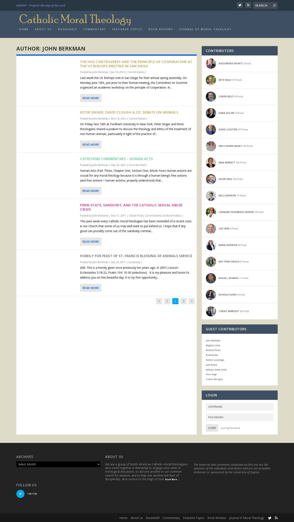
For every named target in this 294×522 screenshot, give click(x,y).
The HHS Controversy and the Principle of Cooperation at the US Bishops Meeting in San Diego (136, 63)
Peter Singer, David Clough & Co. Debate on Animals (129, 111)
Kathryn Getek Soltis (216, 369)
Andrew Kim (212, 354)
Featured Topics (127, 28)
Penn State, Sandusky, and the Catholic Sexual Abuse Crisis (131, 206)
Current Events (136, 71)
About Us (43, 28)
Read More (90, 97)
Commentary (94, 28)
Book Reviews (161, 28)
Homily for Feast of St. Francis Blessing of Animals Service (136, 255)
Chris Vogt (211, 374)
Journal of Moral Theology (205, 28)
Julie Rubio (211, 364)
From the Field (137, 164)
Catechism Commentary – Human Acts (116, 158)
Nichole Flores (213, 349)
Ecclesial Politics (172, 215)
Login (212, 427)
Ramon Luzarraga (215, 359)
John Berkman (100, 71)
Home (24, 28)
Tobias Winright (214, 378)
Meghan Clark (213, 344)
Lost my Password (230, 427)
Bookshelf (67, 28)
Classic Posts (136, 215)
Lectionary (134, 261)
